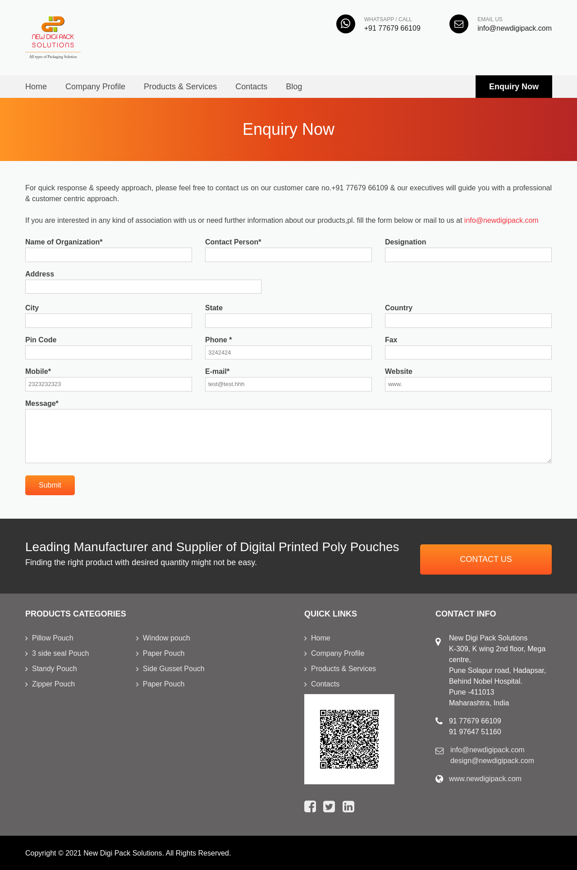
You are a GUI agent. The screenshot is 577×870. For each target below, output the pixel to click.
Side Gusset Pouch (174, 668)
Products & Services (180, 86)
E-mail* (217, 371)
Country (398, 308)
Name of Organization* (64, 242)
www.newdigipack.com (485, 779)
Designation (405, 242)
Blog (294, 86)
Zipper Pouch (53, 684)
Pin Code (40, 340)
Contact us (486, 559)
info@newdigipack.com (501, 220)
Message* (42, 403)
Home (36, 86)
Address (39, 274)
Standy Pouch (54, 668)
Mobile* (38, 371)
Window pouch (166, 638)
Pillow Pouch (52, 638)
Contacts (251, 86)
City (32, 308)
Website (398, 371)
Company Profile (95, 86)
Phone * (218, 340)
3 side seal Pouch (60, 653)
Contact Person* (233, 242)
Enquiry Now (514, 86)
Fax (391, 340)
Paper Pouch (164, 653)
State (214, 308)
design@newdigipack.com (492, 760)
